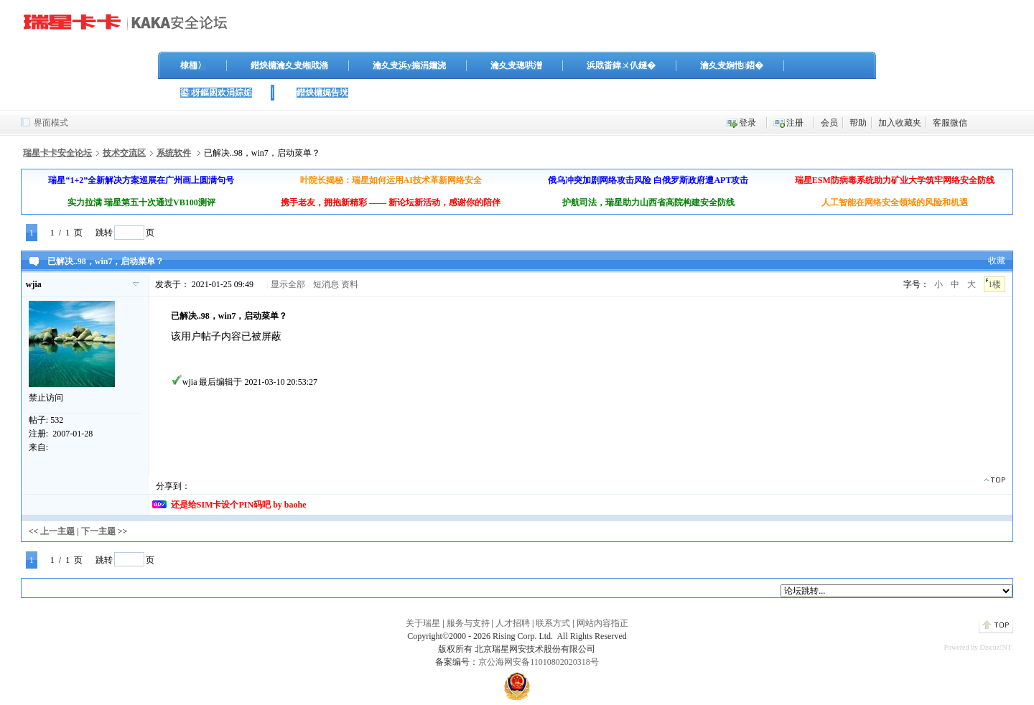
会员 (829, 123)
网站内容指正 (602, 623)
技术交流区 (124, 153)
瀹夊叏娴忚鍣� (731, 65)
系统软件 (174, 153)
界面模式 (51, 123)
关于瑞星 (423, 623)
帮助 (858, 123)
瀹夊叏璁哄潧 (516, 65)
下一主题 (98, 531)
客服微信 (950, 123)
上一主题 (57, 531)
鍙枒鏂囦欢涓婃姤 (216, 93)
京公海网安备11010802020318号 (538, 662)
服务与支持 (468, 623)
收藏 (996, 261)
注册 (795, 123)
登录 (747, 123)
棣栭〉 (193, 65)
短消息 (326, 284)
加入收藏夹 (899, 123)
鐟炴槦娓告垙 (322, 93)
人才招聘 (512, 623)
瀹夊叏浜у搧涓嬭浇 (409, 65)
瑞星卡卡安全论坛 (57, 153)
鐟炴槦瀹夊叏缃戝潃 (289, 65)
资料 (349, 284)
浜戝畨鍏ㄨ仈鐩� (621, 65)
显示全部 (288, 284)
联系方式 (553, 623)
